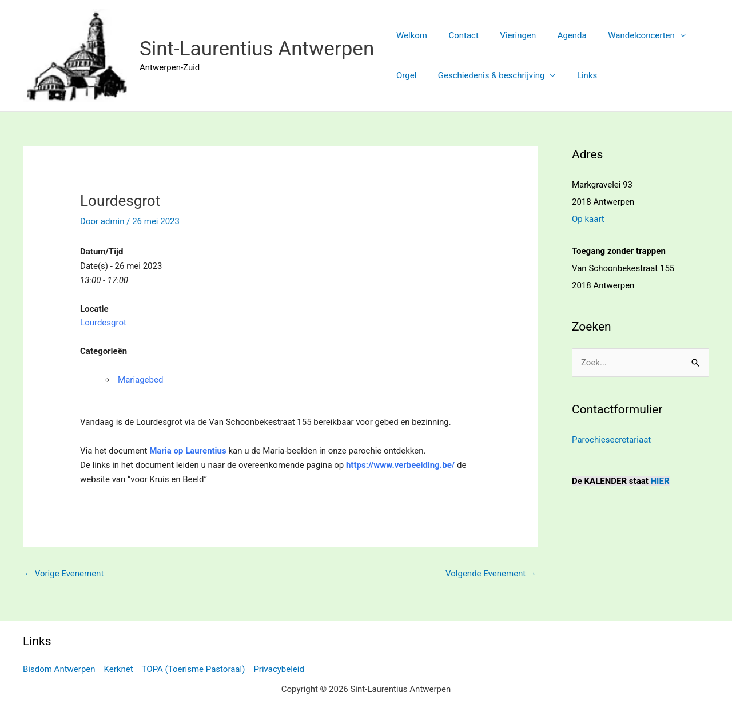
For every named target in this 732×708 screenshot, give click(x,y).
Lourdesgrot (103, 322)
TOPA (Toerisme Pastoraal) (193, 669)
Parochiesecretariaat (611, 440)
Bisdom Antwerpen (59, 669)
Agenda (557, 35)
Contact (457, 35)
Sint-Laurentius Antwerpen (257, 49)
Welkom (409, 35)
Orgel (404, 75)
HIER (660, 481)
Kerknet (118, 669)
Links (576, 75)
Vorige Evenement (64, 573)
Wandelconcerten (622, 35)
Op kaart (588, 219)
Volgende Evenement (490, 573)
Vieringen (508, 35)
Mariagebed (140, 380)
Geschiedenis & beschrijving (485, 75)
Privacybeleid (278, 669)
